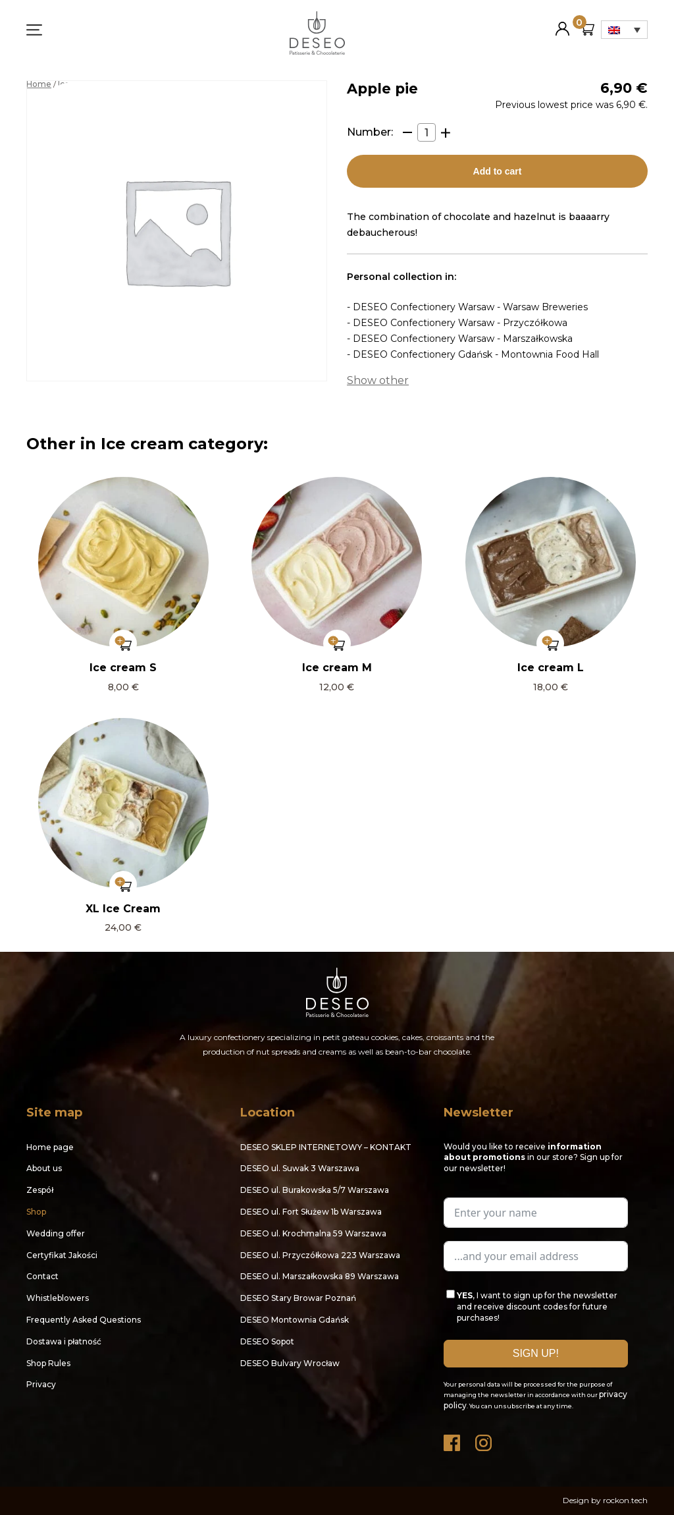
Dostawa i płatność (63, 1341)
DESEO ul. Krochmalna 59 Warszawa (313, 1233)
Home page (50, 1147)
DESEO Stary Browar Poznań (298, 1298)
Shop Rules (48, 1363)
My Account (562, 23)
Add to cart (497, 171)
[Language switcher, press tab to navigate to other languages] (624, 29)
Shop (36, 1212)
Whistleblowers (57, 1298)
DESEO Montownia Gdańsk (294, 1320)
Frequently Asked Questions (83, 1320)
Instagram (484, 1440)
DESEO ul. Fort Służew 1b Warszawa (311, 1212)
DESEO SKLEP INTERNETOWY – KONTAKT (325, 1147)
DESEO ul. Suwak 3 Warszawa (299, 1168)
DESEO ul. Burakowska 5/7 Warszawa (314, 1190)
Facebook (453, 1440)
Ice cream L (550, 667)
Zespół (39, 1190)
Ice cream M (337, 667)
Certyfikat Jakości (61, 1255)
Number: (370, 132)
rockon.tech (625, 1500)
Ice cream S (123, 667)
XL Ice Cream (123, 908)
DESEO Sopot (267, 1341)
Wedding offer (55, 1233)
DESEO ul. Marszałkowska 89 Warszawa (319, 1276)
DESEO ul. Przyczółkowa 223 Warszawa (320, 1255)
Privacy (41, 1384)
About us (44, 1168)
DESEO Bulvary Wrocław (290, 1363)
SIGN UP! (536, 1353)
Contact (42, 1276)
